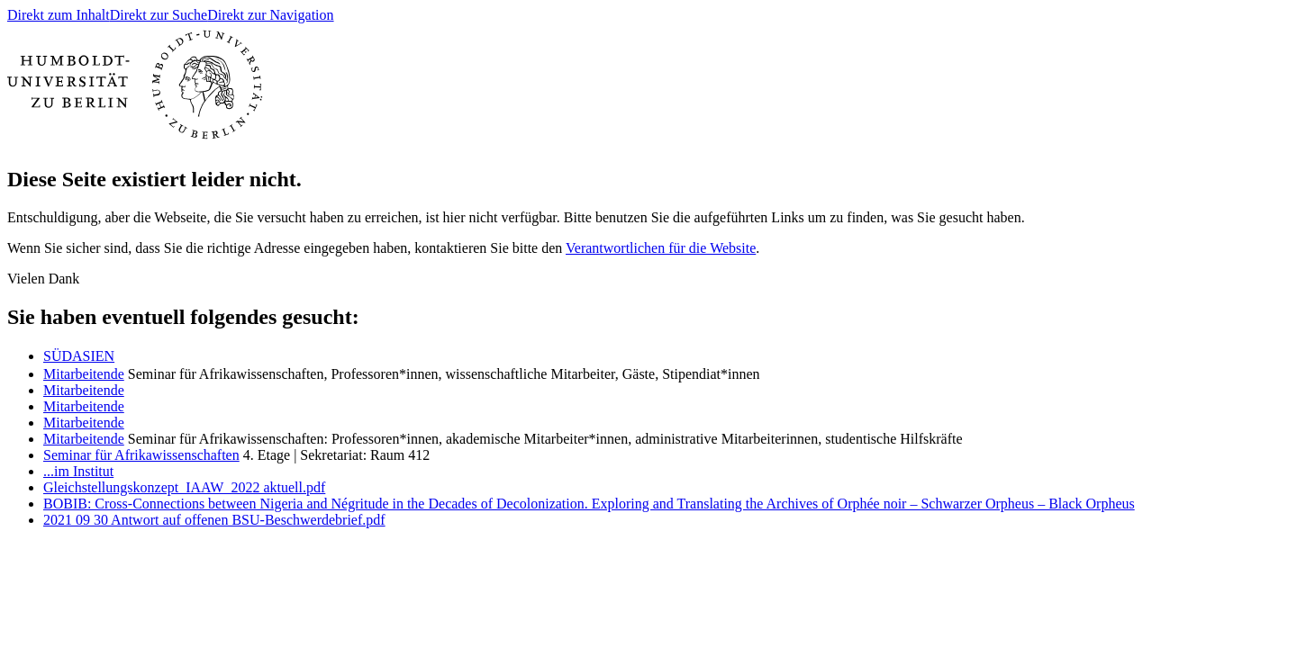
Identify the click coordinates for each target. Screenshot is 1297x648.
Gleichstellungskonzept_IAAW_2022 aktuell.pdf (184, 487)
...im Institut (78, 471)
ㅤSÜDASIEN (78, 356)
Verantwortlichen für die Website (661, 248)
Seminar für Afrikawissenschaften (141, 455)
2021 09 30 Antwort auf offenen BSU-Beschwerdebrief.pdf (214, 519)
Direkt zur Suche (158, 14)
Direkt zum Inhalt (58, 14)
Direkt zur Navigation (270, 14)
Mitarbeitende (83, 374)
